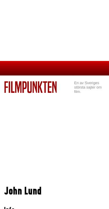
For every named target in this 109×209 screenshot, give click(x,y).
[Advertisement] (54, 136)
